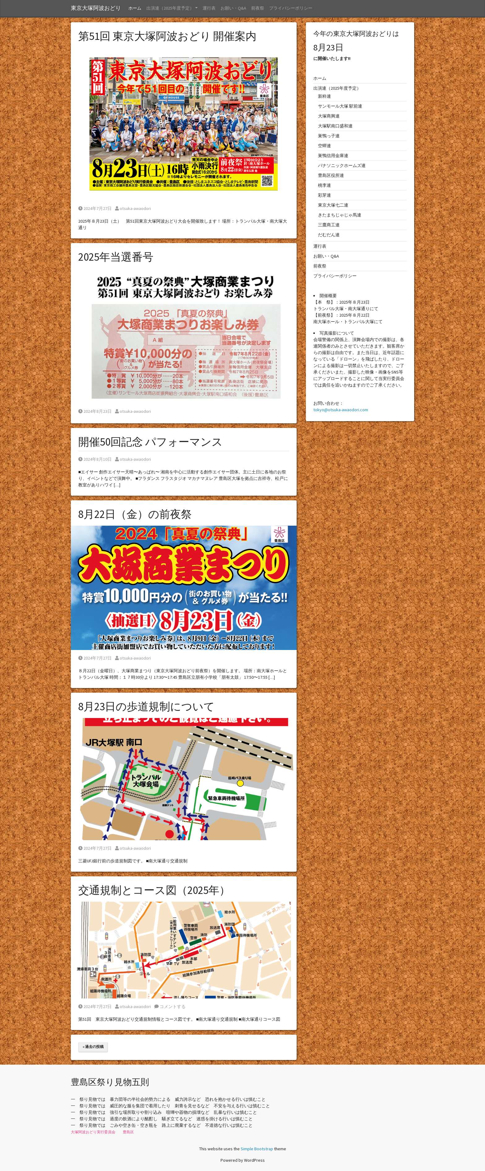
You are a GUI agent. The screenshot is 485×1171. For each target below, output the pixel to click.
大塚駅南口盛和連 (335, 126)
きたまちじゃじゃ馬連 (339, 215)
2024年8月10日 (95, 459)
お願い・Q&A (233, 8)
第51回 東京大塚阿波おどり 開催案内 (167, 36)
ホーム (134, 8)
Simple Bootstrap (257, 1149)
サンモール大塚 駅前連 (340, 106)
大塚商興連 (329, 116)
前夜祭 (257, 8)
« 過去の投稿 (93, 1046)
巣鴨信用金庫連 (333, 155)
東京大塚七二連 (333, 205)
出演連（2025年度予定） (337, 88)
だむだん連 (329, 234)
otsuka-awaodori (133, 208)
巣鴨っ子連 (329, 136)
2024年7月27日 (95, 208)
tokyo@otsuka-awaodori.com (340, 409)
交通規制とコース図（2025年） (154, 890)
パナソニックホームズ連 (342, 165)
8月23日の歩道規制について (146, 706)
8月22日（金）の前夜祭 (135, 514)
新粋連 (324, 96)
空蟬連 (324, 145)
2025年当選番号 (115, 257)
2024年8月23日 (95, 411)
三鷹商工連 (329, 225)
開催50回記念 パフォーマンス (150, 442)
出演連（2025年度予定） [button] (170, 8)
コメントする (170, 1006)
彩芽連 (324, 195)
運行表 (209, 8)
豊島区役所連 (331, 175)
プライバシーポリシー (290, 8)
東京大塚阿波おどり (96, 8)
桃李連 (324, 185)
